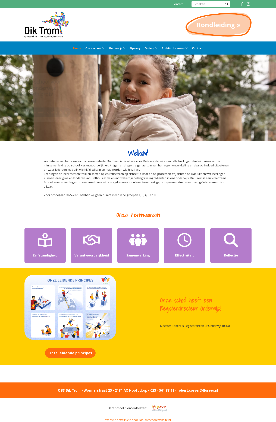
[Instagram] (248, 4)
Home (77, 48)
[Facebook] (242, 4)
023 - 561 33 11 (162, 390)
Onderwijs (115, 48)
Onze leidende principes (70, 353)
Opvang (135, 48)
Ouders (149, 48)
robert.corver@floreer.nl (197, 390)
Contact (177, 4)
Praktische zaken (173, 48)
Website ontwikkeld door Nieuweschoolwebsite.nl (138, 420)
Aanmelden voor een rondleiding (64, 112)
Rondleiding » (218, 24)
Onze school (93, 48)
